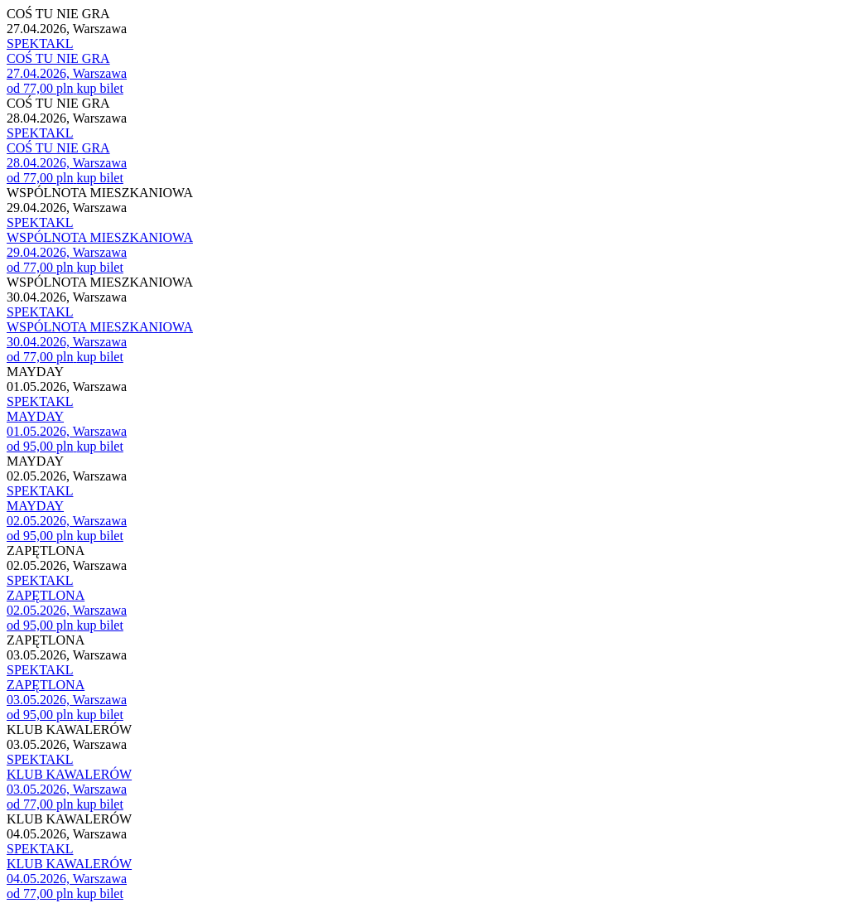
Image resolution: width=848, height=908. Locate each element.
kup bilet (99, 88)
